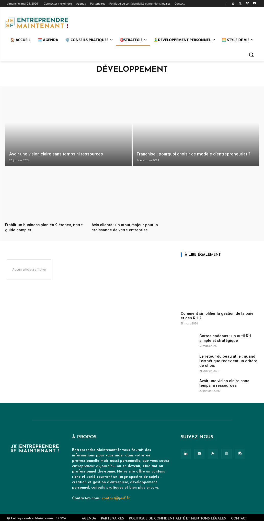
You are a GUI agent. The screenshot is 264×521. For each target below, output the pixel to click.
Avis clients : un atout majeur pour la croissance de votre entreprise (126, 227)
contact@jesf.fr (116, 496)
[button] (251, 55)
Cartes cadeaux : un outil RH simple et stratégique (228, 338)
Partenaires (112, 516)
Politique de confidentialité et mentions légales (177, 516)
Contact (239, 516)
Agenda (89, 516)
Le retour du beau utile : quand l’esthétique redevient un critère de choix (226, 360)
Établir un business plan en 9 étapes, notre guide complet (40, 227)
